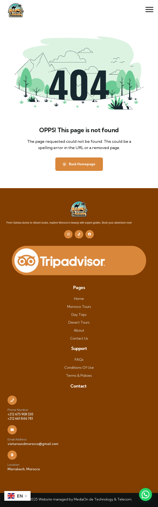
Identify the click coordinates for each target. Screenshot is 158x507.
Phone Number (18, 410)
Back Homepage (79, 164)
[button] (145, 494)
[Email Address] (12, 429)
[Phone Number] (12, 400)
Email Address (17, 439)
